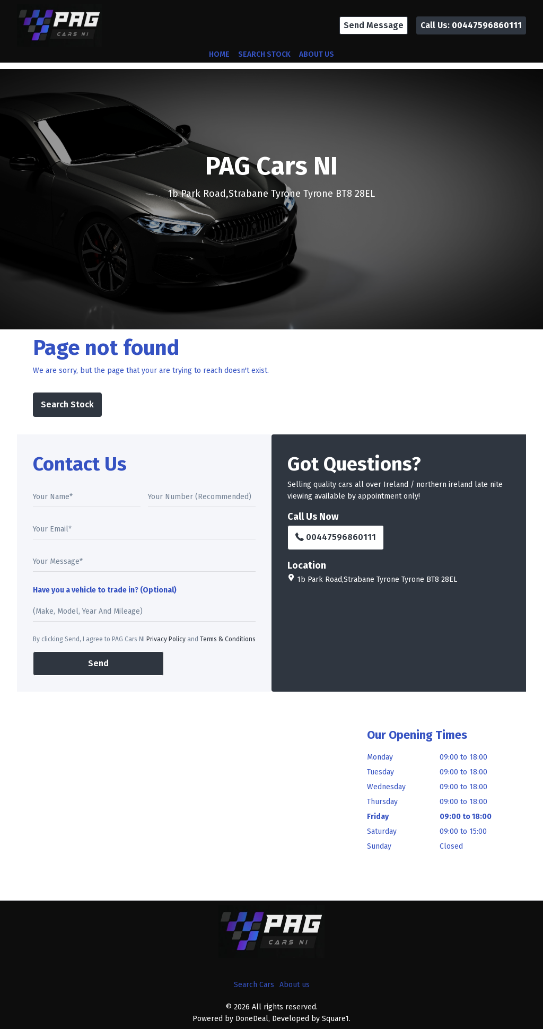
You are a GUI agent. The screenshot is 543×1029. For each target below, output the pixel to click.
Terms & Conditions (228, 639)
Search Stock (264, 54)
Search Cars (254, 984)
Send (98, 663)
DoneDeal (251, 1018)
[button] (373, 25)
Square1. (336, 1018)
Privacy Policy (166, 639)
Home (219, 54)
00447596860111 (335, 537)
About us (316, 54)
